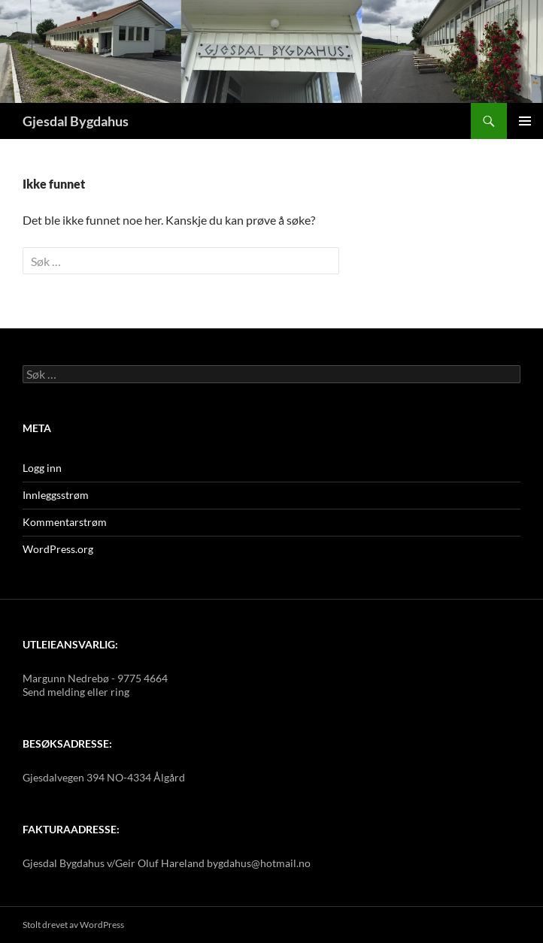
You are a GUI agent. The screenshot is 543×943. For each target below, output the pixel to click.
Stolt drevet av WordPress (73, 924)
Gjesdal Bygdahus (76, 121)
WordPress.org (58, 549)
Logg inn (42, 467)
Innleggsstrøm (56, 494)
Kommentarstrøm (65, 521)
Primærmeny (525, 121)
